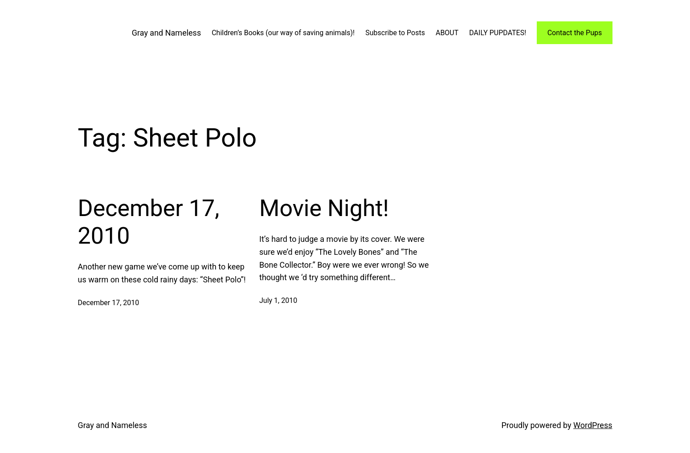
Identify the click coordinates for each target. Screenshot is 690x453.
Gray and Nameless (166, 32)
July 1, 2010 (278, 300)
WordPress (592, 425)
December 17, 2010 (149, 222)
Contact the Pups (574, 33)
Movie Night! (324, 208)
